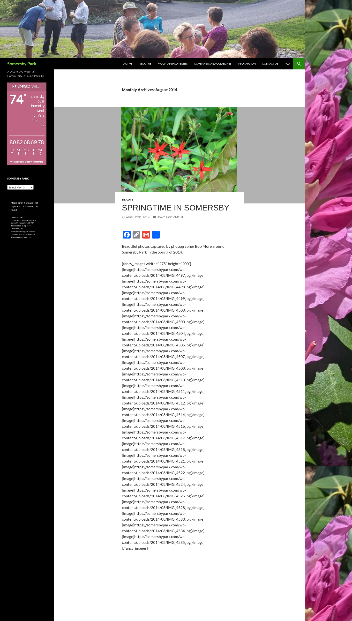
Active (127, 63)
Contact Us (270, 63)
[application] (26, 212)
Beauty (128, 199)
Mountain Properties (173, 63)
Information (247, 63)
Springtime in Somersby (175, 207)
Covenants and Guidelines (212, 63)
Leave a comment (170, 217)
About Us (145, 63)
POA (287, 63)
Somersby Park (21, 63)
